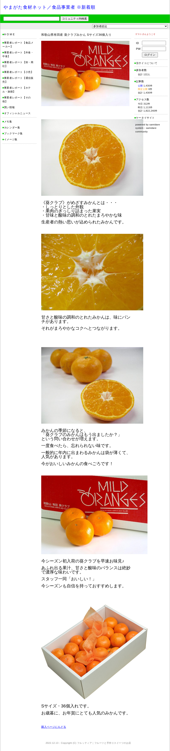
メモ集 (8, 121)
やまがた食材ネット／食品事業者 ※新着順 (49, 7)
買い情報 (9, 107)
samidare (154, 124)
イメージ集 (10, 139)
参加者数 (140, 70)
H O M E (9, 34)
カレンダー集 (12, 127)
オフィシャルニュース (17, 113)
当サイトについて (146, 63)
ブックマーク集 (13, 133)
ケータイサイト (145, 117)
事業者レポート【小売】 (19, 72)
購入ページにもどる (53, 726)
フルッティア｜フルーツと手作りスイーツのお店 (104, 743)
